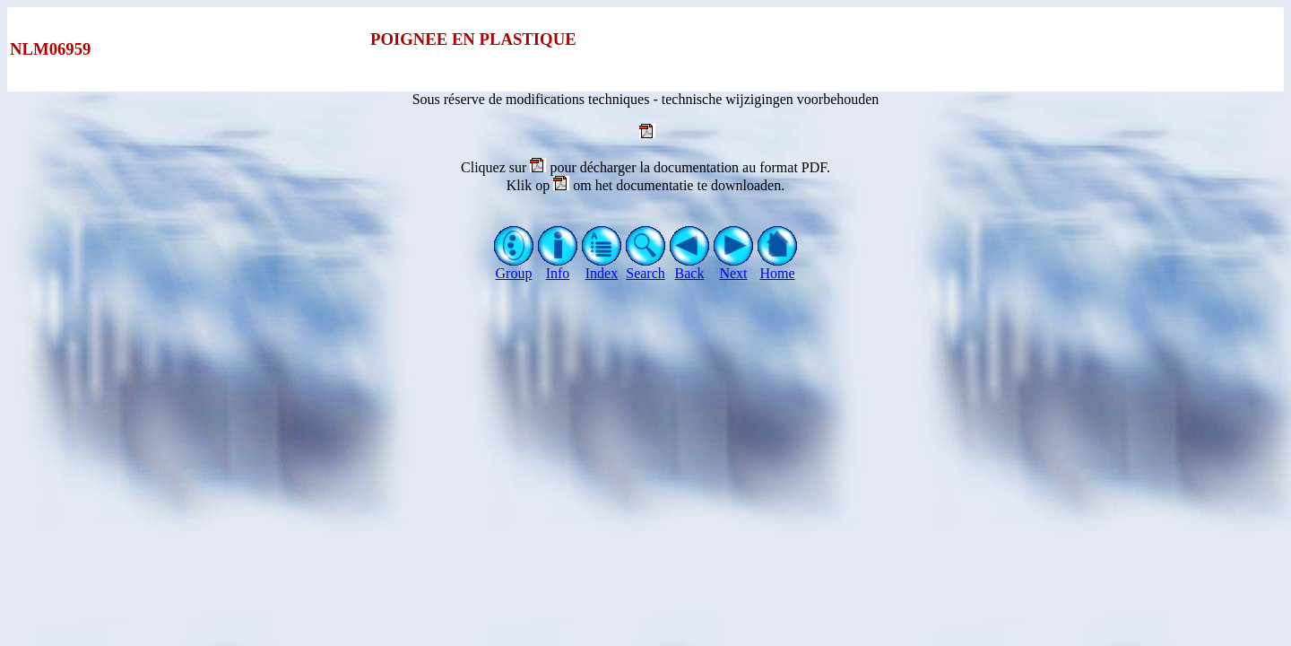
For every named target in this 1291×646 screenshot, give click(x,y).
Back (690, 267)
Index (602, 267)
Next (734, 267)
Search (646, 267)
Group (514, 267)
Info (558, 267)
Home (778, 267)
